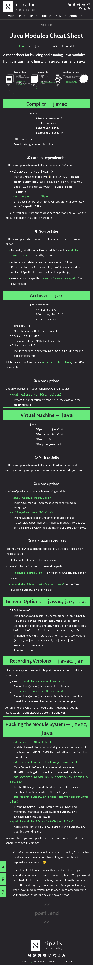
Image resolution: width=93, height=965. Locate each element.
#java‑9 (51, 46)
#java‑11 (67, 46)
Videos (29, 16)
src (3, 879)
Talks (58, 16)
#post (23, 46)
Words (12, 16)
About (74, 16)
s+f (3, 892)
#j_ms (37, 46)
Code (44, 16)
